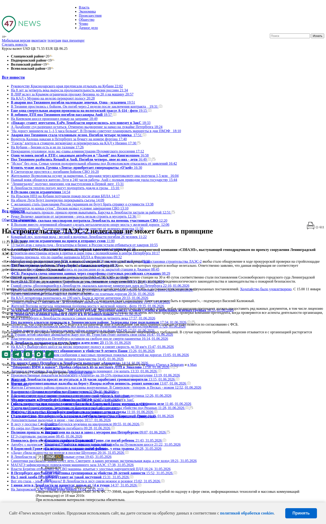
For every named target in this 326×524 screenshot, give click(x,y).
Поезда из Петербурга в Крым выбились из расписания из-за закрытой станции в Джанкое (85, 269)
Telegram (51, 476)
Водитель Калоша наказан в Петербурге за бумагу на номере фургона (69, 139)
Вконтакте (53, 467)
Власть (84, 7)
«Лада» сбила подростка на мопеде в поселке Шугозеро (70, 453)
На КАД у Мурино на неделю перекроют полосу (53, 98)
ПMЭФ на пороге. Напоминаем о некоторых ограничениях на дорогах (65, 412)
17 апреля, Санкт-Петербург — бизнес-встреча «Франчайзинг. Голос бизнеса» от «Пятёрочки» (83, 416)
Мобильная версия (16, 40)
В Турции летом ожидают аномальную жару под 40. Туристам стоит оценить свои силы (92, 334)
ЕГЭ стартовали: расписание (46, 436)
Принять (301, 513)
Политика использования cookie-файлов (75, 448)
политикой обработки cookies (247, 513)
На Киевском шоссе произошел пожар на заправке (54, 119)
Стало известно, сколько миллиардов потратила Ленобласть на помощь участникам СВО (79, 404)
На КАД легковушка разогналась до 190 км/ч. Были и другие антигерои (79, 298)
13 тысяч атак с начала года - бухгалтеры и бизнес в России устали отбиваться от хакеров (84, 245)
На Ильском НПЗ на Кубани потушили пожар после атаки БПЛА (65, 196)
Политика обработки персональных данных (78, 444)
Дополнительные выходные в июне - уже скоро (61, 420)
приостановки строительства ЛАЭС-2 (173, 261)
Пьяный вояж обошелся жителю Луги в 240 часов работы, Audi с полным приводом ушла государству (94, 180)
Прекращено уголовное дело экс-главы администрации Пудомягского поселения (77, 151)
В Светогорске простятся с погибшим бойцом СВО (55, 172)
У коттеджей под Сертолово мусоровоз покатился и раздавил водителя (65, 408)
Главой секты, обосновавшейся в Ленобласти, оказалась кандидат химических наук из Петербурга (100, 286)
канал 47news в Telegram (165, 365)
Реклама (51, 432)
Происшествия (90, 15)
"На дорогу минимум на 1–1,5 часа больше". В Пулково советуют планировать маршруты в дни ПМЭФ (96, 131)
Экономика (87, 11)
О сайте (51, 424)
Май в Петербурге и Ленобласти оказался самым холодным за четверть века (83, 318)
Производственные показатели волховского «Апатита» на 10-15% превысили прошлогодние (95, 375)
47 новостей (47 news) (56, 487)
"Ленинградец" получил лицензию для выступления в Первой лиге (67, 184)
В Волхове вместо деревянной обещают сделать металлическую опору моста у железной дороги (90, 224)
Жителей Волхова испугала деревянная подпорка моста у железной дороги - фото (87, 306)
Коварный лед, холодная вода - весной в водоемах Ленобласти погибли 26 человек (79, 237)
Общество (86, 19)
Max (48, 480)
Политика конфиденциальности (69, 440)
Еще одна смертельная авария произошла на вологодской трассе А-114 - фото (70, 396)
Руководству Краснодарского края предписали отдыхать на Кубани (67, 86)
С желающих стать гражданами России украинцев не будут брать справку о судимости (82, 204)
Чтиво (83, 24)
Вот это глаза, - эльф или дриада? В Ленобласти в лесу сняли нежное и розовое (88, 481)
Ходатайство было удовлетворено (266, 289)
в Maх (192, 365)
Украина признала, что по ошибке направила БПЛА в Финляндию (66, 257)
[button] (6, 354)
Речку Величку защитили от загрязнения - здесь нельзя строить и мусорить (75, 216)
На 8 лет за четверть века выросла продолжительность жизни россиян (69, 90)
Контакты (52, 428)
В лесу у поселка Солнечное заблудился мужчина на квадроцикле (77, 424)
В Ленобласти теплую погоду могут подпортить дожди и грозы (67, 188)
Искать (317, 36)
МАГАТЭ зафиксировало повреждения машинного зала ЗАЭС (72, 465)
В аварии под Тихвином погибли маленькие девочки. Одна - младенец (65, 392)
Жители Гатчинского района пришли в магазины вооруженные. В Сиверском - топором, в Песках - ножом (106, 387)
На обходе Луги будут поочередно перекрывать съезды (57, 200)
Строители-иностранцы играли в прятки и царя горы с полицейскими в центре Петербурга (85, 253)
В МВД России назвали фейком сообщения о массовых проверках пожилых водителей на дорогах (100, 355)
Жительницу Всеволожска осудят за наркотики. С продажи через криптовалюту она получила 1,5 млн (95, 176)
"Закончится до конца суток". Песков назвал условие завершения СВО (70, 208)
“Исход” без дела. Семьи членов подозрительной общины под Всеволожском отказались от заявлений (94, 163)
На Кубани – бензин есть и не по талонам (47, 147)
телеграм (54, 40)
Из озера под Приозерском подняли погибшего (63, 428)
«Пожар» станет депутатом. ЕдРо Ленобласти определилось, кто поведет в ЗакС (72, 400)
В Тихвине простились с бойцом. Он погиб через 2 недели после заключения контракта (86, 106)
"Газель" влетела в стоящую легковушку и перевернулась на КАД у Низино (76, 143)
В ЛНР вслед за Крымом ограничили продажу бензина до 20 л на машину (72, 94)
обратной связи (80, 372)
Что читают (20, 384)
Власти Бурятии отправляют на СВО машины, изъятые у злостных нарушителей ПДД (91, 469)
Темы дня (18, 380)
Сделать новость (14, 44)
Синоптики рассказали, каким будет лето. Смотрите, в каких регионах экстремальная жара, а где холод (104, 461)
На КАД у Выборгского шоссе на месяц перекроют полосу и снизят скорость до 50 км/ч (92, 347)
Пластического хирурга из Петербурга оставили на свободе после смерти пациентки (89, 339)
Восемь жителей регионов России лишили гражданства (67, 359)
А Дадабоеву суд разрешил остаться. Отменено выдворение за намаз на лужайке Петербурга (87, 127)
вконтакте (38, 40)
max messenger (73, 40)
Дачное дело (88, 28)
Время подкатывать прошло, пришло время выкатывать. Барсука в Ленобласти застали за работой (93, 212)
